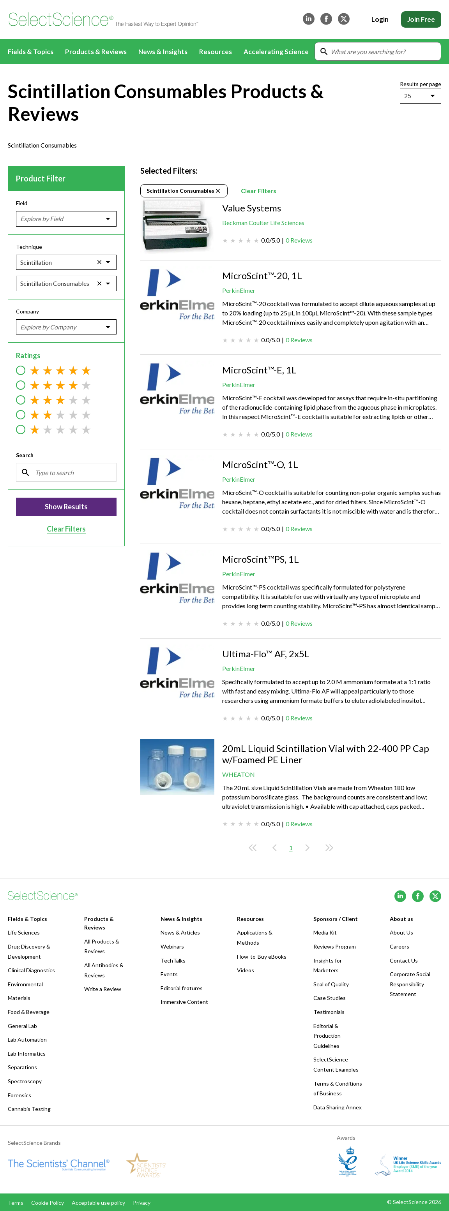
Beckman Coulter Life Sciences (263, 222)
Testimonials (329, 1012)
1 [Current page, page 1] (291, 847)
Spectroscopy (25, 1081)
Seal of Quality (331, 984)
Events (169, 974)
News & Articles (180, 932)
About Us (401, 932)
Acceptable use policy (98, 1202)
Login (380, 19)
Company (27, 311)
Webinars (172, 946)
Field (21, 203)
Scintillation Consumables (184, 190)
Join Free (421, 19)
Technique (29, 246)
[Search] (66, 472)
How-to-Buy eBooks (261, 956)
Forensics (19, 1095)
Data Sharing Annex (337, 1107)
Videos (245, 970)
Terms (15, 1202)
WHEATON (238, 774)
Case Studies (329, 997)
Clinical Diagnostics (31, 970)
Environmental (25, 984)
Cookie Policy (47, 1202)
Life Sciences (24, 932)
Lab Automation (27, 1039)
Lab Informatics (27, 1053)
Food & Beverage (28, 1012)
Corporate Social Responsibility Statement (410, 984)
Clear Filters (66, 529)
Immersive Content (184, 1001)
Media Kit (325, 932)
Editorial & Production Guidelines (327, 1036)
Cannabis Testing (29, 1108)
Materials (19, 997)
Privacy (141, 1202)
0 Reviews (299, 240)
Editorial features (182, 988)
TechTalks (173, 960)
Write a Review (102, 989)
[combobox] (404, 96)
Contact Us (404, 960)
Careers (399, 946)
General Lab (22, 1026)
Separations (22, 1067)
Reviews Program (334, 946)
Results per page (420, 84)
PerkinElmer (238, 290)
